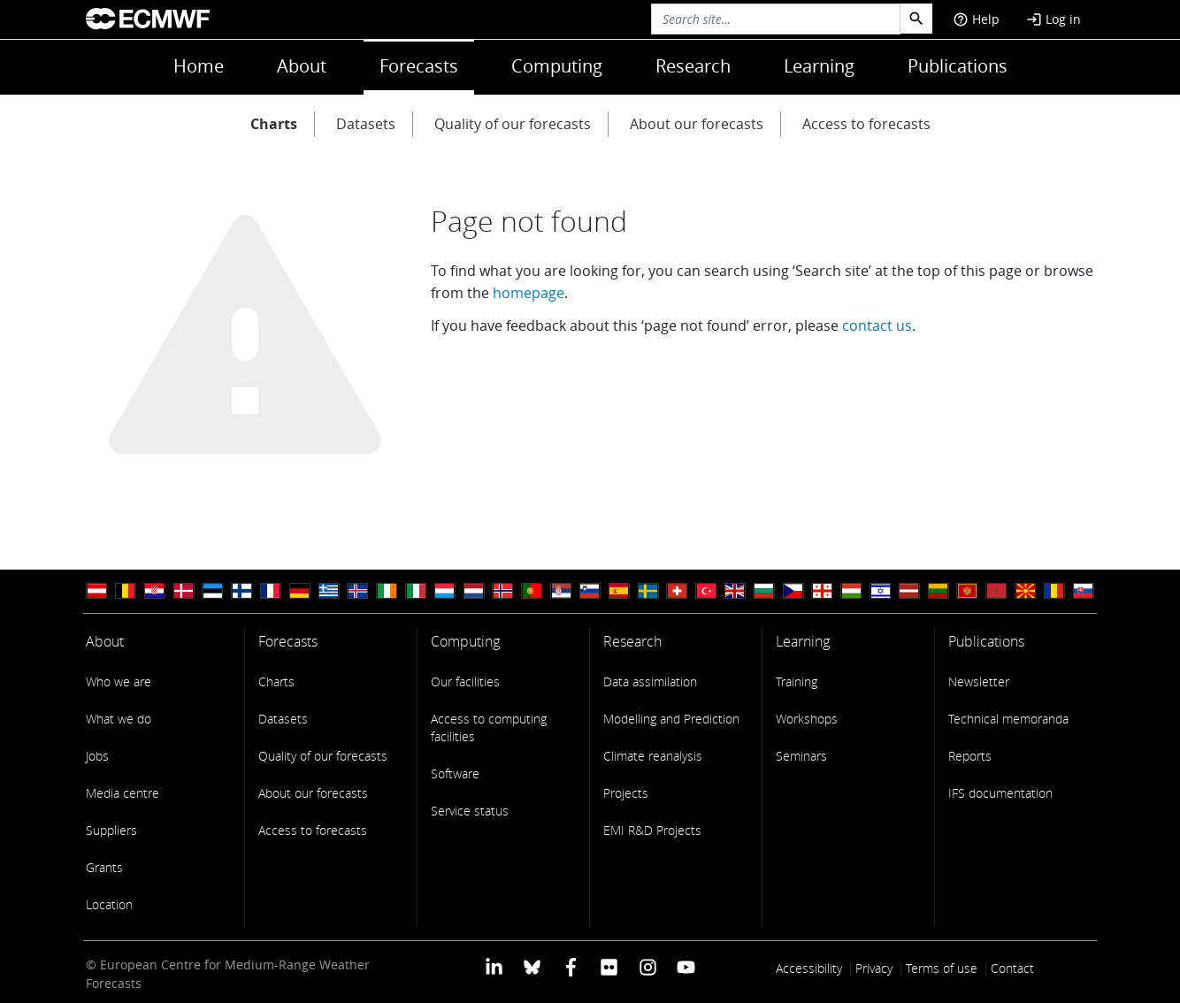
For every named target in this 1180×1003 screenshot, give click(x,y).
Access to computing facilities (489, 727)
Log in (1053, 19)
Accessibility (809, 968)
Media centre (122, 793)
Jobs (97, 755)
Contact (1012, 968)
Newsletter (978, 681)
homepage (528, 292)
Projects (625, 793)
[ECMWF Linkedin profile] (494, 966)
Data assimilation (650, 681)
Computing (556, 66)
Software (455, 773)
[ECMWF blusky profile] (532, 966)
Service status (470, 810)
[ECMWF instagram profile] (647, 966)
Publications (958, 66)
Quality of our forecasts (512, 124)
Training (796, 681)
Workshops (807, 718)
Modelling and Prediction (671, 718)
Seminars (801, 755)
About (301, 66)
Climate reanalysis (652, 755)
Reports (970, 755)
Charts (273, 124)
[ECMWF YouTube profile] (686, 966)
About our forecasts (696, 124)
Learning (819, 66)
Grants (104, 867)
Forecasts (418, 66)
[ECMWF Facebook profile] (571, 966)
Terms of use (941, 968)
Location (109, 904)
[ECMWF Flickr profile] (609, 966)
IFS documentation (1000, 793)
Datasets (365, 124)
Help (976, 19)
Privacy (874, 968)
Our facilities (465, 681)
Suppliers (111, 830)
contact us (877, 325)
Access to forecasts (866, 124)
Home (198, 66)
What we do (118, 718)
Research (693, 66)
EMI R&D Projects (652, 830)
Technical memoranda (1008, 718)
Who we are (118, 681)
